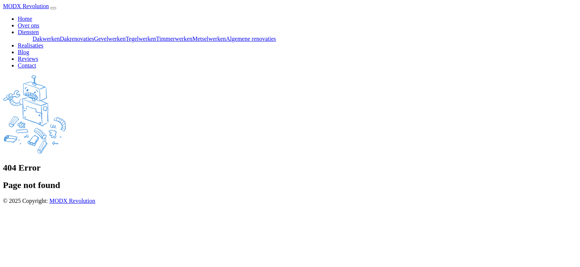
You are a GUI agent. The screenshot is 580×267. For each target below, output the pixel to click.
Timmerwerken (174, 39)
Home (25, 19)
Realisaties (30, 45)
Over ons (28, 25)
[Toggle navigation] (53, 8)
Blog (23, 52)
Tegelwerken (140, 39)
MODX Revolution (26, 6)
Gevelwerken (109, 39)
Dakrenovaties (77, 39)
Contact (27, 65)
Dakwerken (46, 39)
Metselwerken (209, 39)
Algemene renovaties (251, 39)
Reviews (28, 59)
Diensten (28, 32)
